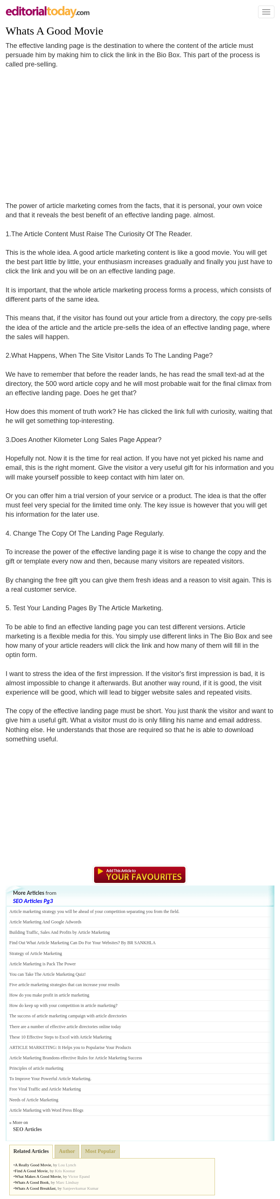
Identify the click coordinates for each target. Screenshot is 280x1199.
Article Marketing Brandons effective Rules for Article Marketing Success (75, 1057)
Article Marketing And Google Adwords (45, 922)
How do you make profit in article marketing (49, 995)
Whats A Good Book (32, 1182)
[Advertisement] (68, 131)
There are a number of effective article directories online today (65, 1026)
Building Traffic (23, 932)
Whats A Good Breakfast (35, 1188)
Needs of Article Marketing (33, 1099)
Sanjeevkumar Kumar (81, 1188)
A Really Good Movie (33, 1165)
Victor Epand (79, 1176)
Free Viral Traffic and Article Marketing (45, 1089)
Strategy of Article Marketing (35, 953)
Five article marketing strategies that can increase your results (64, 984)
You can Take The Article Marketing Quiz (46, 974)
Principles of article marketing (36, 1068)
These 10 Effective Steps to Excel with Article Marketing (60, 1037)
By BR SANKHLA (138, 942)
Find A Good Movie (31, 1171)
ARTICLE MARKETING (32, 1047)
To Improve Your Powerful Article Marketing (49, 1078)
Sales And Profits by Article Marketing (75, 932)
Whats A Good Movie (54, 31)
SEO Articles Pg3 (33, 900)
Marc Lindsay (67, 1182)
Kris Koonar (65, 1171)
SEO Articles (27, 1129)
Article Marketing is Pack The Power (42, 963)
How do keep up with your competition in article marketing (62, 1005)
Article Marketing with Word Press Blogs (46, 1110)
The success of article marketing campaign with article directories (68, 1015)
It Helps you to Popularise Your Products (94, 1047)
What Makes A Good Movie (38, 1176)
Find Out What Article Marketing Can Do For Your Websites (63, 942)
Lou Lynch (67, 1165)
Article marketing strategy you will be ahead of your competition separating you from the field (93, 911)
